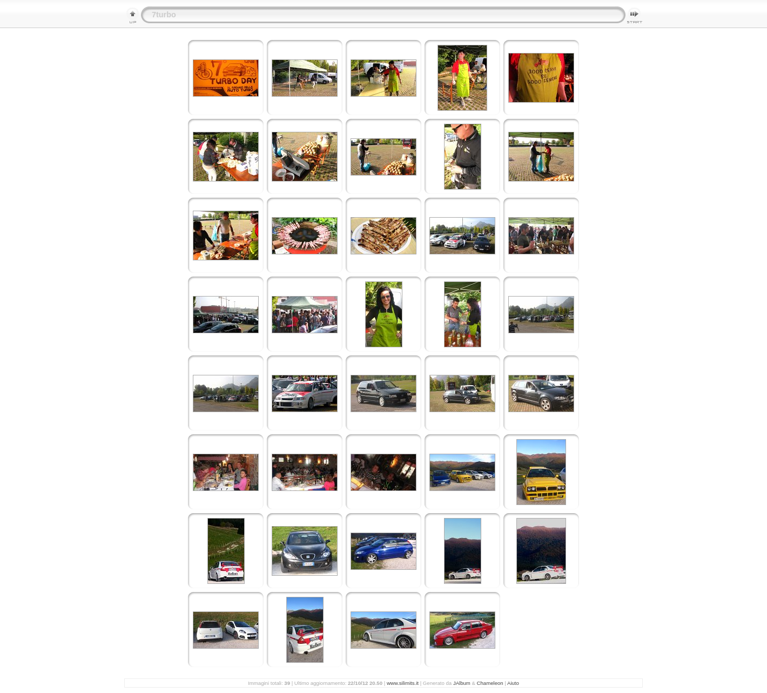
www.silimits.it (403, 683)
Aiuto (513, 683)
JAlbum (461, 683)
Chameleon (490, 683)
